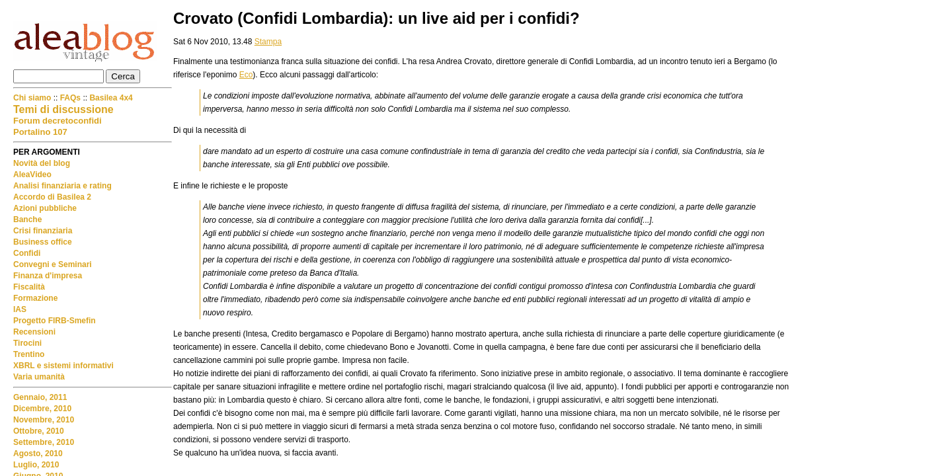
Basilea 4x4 (110, 97)
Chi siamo (33, 97)
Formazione (35, 298)
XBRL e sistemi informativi (63, 365)
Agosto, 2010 (38, 453)
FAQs (70, 97)
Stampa (268, 41)
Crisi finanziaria (42, 230)
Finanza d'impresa (47, 275)
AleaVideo (32, 174)
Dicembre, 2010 (42, 408)
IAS (19, 309)
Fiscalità (29, 287)
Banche (27, 219)
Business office (42, 242)
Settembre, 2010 (43, 442)
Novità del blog (41, 163)
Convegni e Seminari (52, 264)
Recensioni (34, 332)
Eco (246, 74)
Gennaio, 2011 (40, 397)
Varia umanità (39, 376)
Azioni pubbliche (45, 208)
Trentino (28, 354)
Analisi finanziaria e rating (62, 185)
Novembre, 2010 (43, 419)
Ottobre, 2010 (38, 431)
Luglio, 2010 (36, 464)
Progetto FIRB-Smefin (54, 320)
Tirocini (27, 343)
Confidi (26, 253)
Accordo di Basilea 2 (52, 197)
